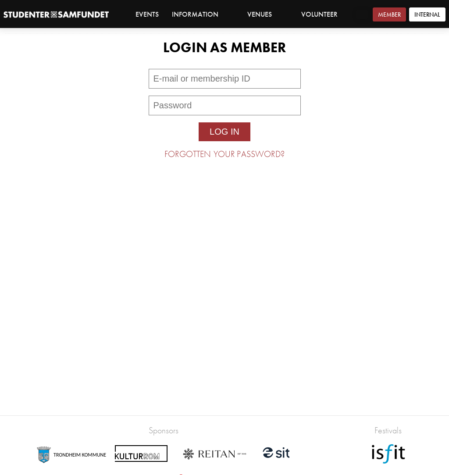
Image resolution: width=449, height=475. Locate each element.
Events (147, 14)
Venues (264, 14)
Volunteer (319, 14)
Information (200, 14)
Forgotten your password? (224, 154)
